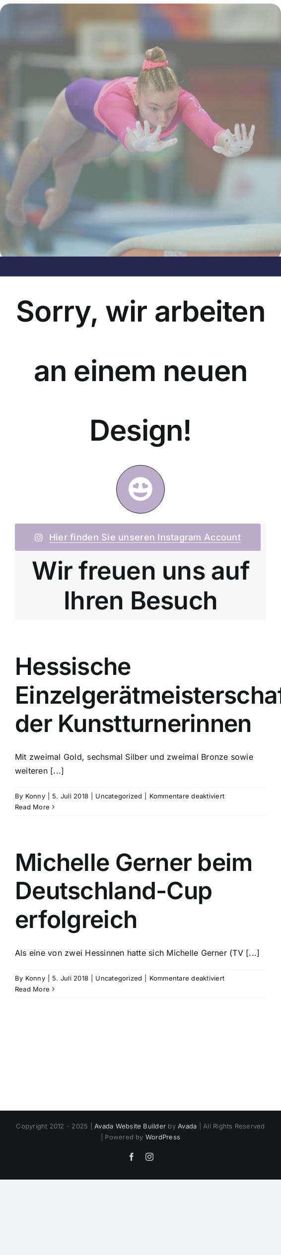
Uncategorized (118, 796)
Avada (187, 1126)
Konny (35, 796)
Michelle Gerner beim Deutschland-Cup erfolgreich (134, 891)
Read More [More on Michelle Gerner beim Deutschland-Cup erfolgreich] (32, 989)
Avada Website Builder (130, 1126)
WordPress (162, 1137)
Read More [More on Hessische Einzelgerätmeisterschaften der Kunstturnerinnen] (32, 807)
